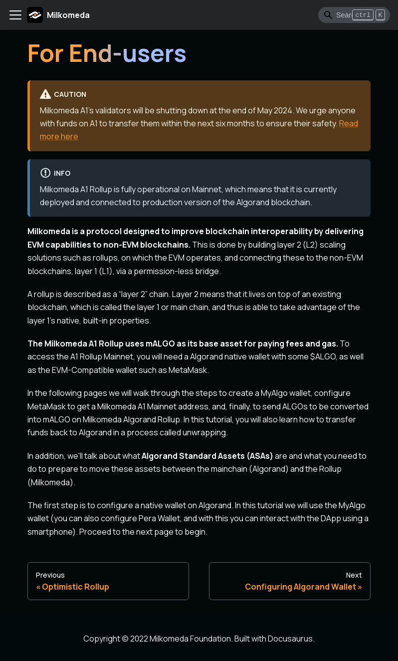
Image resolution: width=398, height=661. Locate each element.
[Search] (354, 15)
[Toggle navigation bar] (15, 14)
